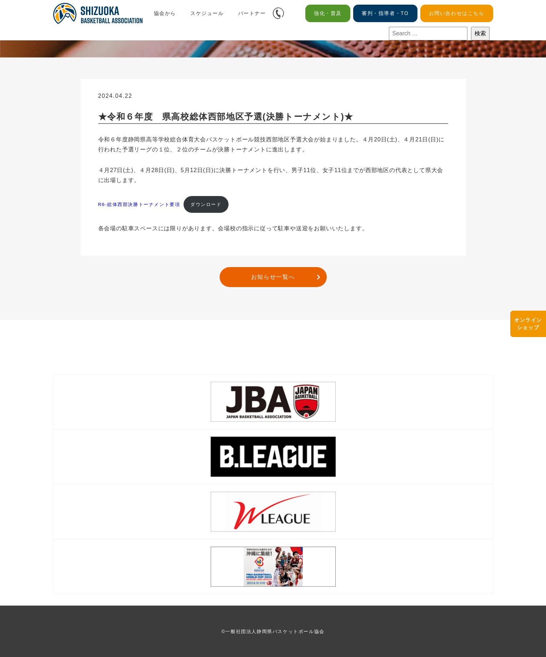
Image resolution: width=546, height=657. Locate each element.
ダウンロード (206, 204)
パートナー (252, 13)
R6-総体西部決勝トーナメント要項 (139, 204)
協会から (165, 13)
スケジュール (207, 13)
